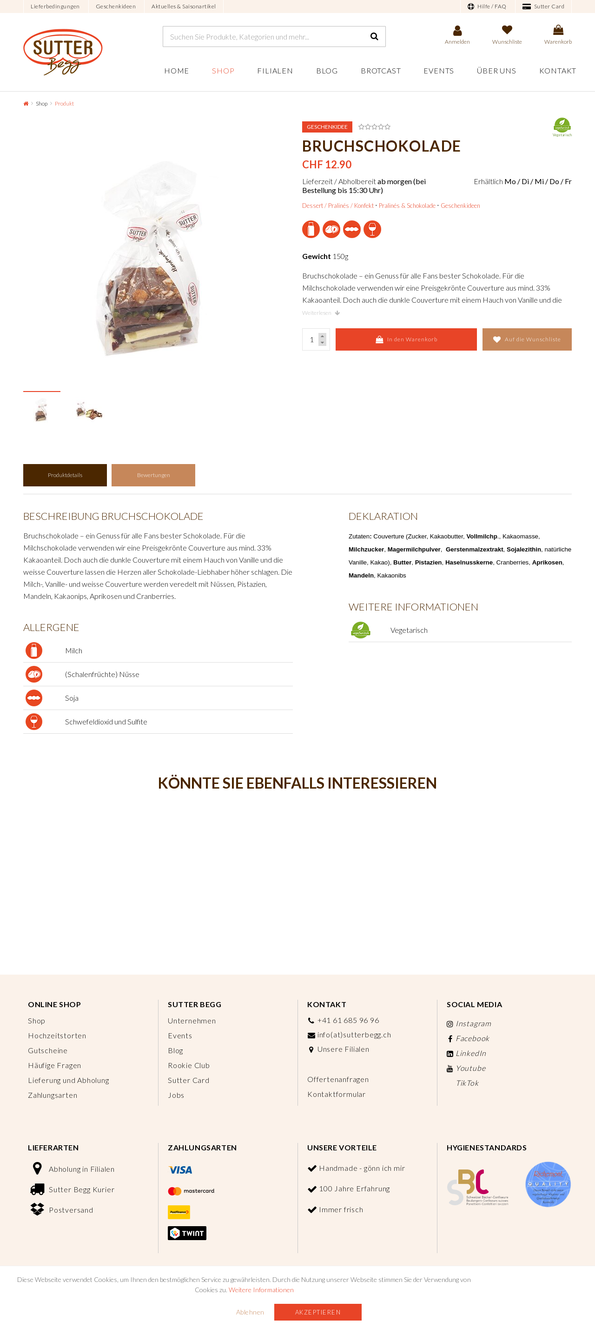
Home (176, 70)
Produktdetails (65, 474)
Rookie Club (189, 1065)
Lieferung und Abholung (68, 1080)
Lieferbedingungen (55, 6)
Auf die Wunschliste (527, 339)
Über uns (496, 70)
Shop (223, 70)
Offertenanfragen (338, 1079)
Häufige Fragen (54, 1065)
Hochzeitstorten (57, 1035)
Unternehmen (192, 1020)
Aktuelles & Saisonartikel (184, 6)
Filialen (275, 70)
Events (438, 70)
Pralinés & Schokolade (407, 205)
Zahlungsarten (52, 1094)
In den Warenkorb (406, 339)
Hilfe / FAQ (487, 6)
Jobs (176, 1094)
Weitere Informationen (261, 1290)
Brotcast (381, 70)
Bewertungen (153, 474)
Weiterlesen (321, 312)
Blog (327, 70)
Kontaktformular (336, 1093)
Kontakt (558, 70)
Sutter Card (543, 6)
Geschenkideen (116, 6)
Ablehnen (250, 1312)
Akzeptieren (318, 1312)
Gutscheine (48, 1050)
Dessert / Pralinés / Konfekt (338, 205)
